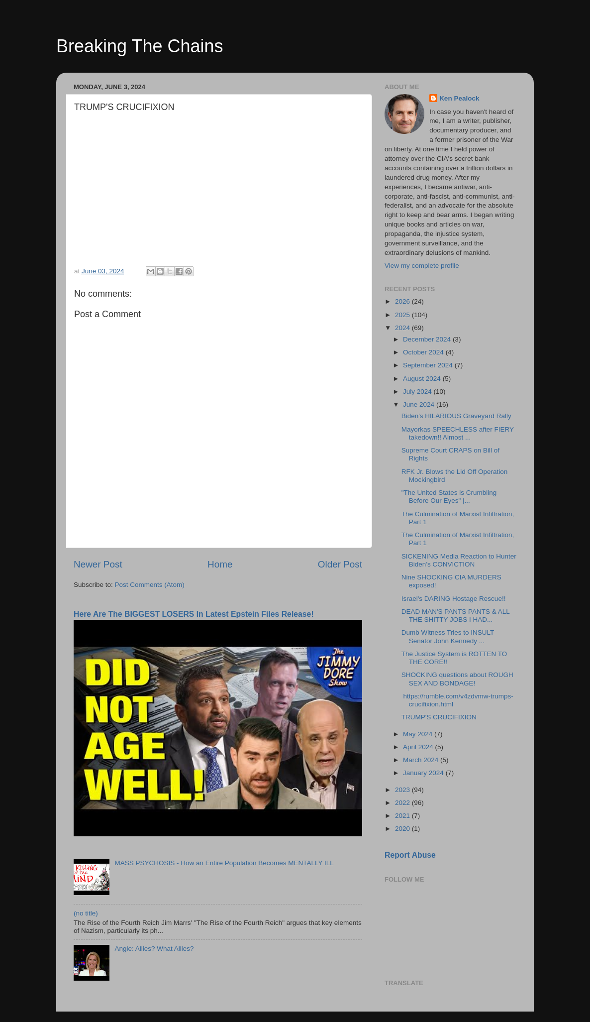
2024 (403, 328)
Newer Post (98, 564)
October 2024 (424, 352)
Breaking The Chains (139, 46)
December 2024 (428, 339)
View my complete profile (422, 265)
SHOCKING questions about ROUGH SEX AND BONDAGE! (457, 678)
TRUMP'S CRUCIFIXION (439, 717)
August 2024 (423, 378)
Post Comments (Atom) (150, 584)
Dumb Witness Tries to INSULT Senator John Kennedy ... (447, 636)
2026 (403, 301)
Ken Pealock (459, 98)
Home (219, 564)
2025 (403, 315)
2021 (403, 815)
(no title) (86, 913)
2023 (403, 790)
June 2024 (419, 404)
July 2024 (418, 391)
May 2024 (418, 734)
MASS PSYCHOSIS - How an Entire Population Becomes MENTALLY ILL (223, 863)
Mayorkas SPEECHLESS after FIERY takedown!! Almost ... (457, 433)
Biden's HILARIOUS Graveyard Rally (456, 416)
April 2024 (419, 747)
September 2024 (429, 365)
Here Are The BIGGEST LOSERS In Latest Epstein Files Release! (194, 614)
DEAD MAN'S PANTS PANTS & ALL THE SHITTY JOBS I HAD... (455, 615)
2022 (403, 802)
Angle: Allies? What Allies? (154, 948)
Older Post (340, 564)
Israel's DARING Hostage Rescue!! (453, 598)
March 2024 (421, 760)
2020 (403, 828)
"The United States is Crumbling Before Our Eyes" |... (449, 496)
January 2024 (424, 773)
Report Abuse (410, 855)
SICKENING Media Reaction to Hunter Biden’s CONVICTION (458, 560)
